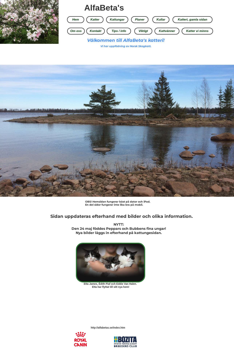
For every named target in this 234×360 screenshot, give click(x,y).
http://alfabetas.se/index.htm (108, 327)
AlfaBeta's (104, 7)
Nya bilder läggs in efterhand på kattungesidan (118, 233)
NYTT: (119, 224)
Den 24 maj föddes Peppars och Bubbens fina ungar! (119, 229)
